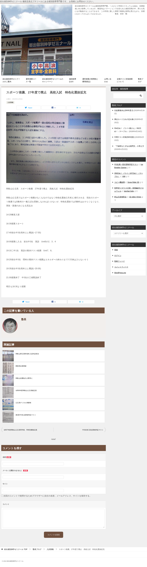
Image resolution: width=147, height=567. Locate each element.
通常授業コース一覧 (31, 80)
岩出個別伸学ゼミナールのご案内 (11, 80)
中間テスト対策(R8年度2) (124, 137)
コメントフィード (121, 267)
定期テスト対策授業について (125, 80)
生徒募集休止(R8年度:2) (123, 110)
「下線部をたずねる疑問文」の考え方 (129, 146)
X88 (123, 176)
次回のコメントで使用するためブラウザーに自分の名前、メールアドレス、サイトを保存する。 (47, 496)
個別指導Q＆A (72, 80)
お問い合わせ (107, 80)
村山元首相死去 (120, 197)
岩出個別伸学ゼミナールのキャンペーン (52, 80)
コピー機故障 (119, 182)
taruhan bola (129, 191)
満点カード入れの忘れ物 (124, 119)
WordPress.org (120, 273)
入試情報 (10, 102)
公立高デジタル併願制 (23, 403)
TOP (15, 549)
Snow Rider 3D (133, 182)
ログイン (117, 255)
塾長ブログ (140, 80)
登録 (116, 250)
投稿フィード (119, 261)
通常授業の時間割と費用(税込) (90, 80)
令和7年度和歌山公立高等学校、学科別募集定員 (20, 430)
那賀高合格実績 (21, 366)
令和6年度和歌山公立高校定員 (26, 390)
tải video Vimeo (135, 197)
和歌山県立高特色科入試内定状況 (27, 354)
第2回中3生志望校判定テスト (26, 415)
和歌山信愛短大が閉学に (24, 378)
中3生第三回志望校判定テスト (92, 430)
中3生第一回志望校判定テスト (126, 164)
